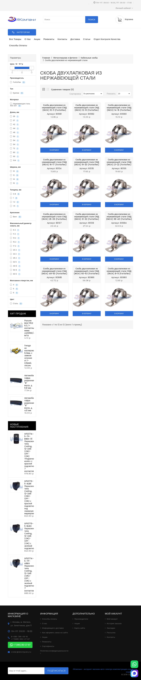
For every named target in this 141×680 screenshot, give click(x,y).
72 (14, 148)
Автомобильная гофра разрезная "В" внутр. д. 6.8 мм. (31, 381)
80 (14, 152)
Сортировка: (75, 93)
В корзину (54, 150)
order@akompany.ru (21, 652)
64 (14, 144)
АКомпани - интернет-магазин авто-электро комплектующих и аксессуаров (103, 670)
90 (14, 156)
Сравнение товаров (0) (62, 89)
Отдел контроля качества (107, 39)
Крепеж (17, 93)
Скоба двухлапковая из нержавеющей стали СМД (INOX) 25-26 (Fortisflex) (54, 216)
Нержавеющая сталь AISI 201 (20, 105)
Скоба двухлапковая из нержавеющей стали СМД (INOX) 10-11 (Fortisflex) (54, 107)
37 (14, 120)
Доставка (75, 39)
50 (14, 136)
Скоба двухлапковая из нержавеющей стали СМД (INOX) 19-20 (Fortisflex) (86, 162)
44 (14, 128)
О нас (28, 39)
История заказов (114, 623)
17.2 (15, 246)
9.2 (14, 230)
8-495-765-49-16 (19, 636)
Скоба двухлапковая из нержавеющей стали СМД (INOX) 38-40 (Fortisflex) (119, 216)
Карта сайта (79, 628)
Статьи (86, 39)
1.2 (14, 202)
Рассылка (111, 632)
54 (14, 140)
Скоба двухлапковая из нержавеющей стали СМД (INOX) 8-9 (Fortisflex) (119, 271)
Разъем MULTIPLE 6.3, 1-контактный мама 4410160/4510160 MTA (32, 328)
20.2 (15, 250)
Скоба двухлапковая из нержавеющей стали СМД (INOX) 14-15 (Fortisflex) (119, 107)
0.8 (15, 194)
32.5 (15, 262)
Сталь (16, 303)
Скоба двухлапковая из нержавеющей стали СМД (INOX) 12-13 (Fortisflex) (86, 107)
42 (14, 124)
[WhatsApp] (134, 664)
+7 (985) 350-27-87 (20, 639)
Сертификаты (48, 646)
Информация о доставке (53, 628)
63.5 (15, 274)
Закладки (111, 628)
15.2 (15, 242)
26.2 (15, 258)
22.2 (15, 254)
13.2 (15, 238)
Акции (37, 39)
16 (14, 183)
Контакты (62, 39)
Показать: (111, 93)
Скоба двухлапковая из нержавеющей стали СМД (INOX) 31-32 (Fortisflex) (86, 216)
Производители (81, 619)
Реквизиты (49, 39)
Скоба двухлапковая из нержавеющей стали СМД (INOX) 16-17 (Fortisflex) (54, 162)
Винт (15, 217)
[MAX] (134, 673)
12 (14, 175)
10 (14, 171)
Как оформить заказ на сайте (55, 632)
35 (14, 116)
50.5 (15, 270)
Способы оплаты (18, 45)
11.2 (14, 234)
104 (15, 160)
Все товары (15, 39)
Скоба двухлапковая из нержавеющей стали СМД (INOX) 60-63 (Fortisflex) (87, 271)
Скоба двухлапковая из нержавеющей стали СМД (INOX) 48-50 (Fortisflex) (54, 271)
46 (14, 132)
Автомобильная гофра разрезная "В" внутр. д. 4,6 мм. (31, 404)
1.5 (14, 206)
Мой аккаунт (112, 619)
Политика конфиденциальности (54, 651)
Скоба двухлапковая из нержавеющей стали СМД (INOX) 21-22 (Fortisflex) (119, 162)
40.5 (15, 266)
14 (14, 179)
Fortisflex (17, 82)
